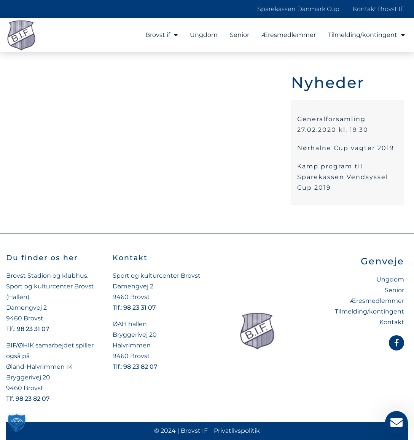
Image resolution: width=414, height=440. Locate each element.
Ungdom (204, 34)
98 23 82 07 (33, 398)
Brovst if (161, 35)
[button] (16, 423)
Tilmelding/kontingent (366, 35)
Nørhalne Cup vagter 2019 (345, 148)
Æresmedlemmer (288, 34)
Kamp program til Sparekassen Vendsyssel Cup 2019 (342, 177)
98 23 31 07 (33, 329)
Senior (239, 34)
